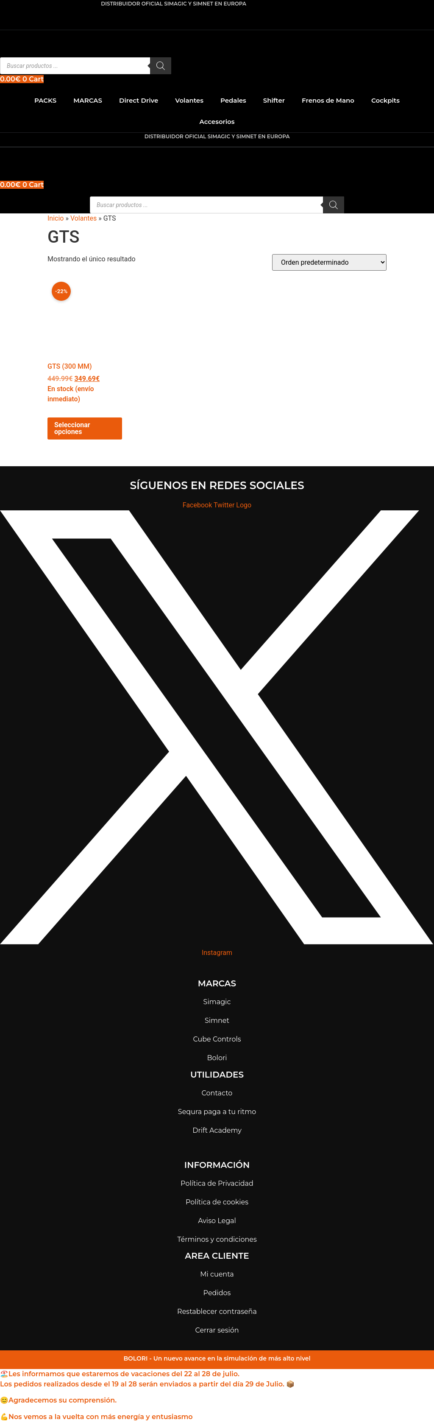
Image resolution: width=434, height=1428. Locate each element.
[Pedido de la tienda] (329, 262)
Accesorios (216, 122)
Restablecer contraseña (217, 1312)
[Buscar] (160, 65)
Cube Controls (217, 1039)
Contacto (217, 1093)
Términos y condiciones (217, 1239)
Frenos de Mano (328, 100)
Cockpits (385, 100)
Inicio (55, 218)
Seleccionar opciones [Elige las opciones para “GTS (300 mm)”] (72, 428)
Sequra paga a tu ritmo (217, 1112)
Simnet (217, 1020)
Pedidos (217, 1293)
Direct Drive (138, 100)
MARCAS (87, 100)
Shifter (274, 100)
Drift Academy (217, 1130)
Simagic (217, 1002)
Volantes (189, 100)
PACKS (45, 100)
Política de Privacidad (217, 1183)
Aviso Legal (217, 1221)
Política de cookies (217, 1202)
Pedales (233, 100)
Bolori (217, 1058)
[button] (217, 156)
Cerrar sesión (217, 1330)
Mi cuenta (217, 1274)
